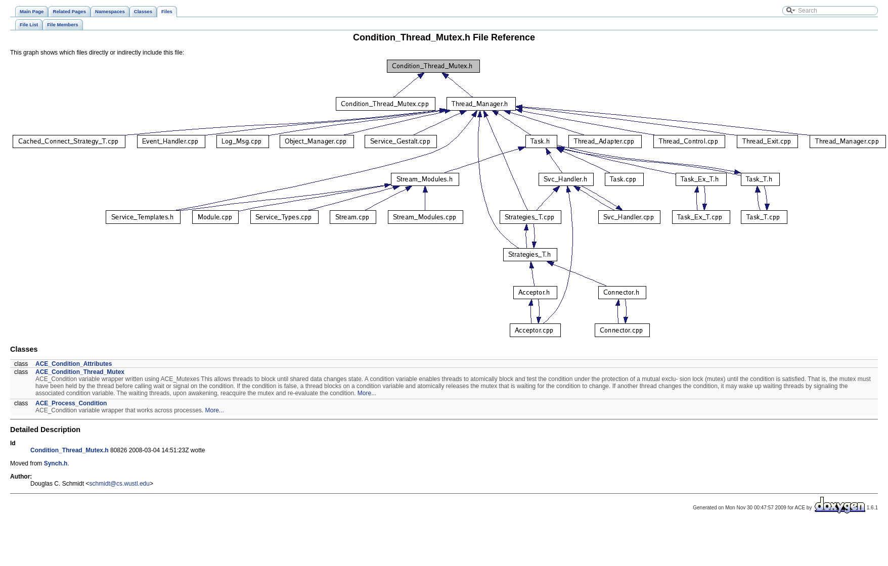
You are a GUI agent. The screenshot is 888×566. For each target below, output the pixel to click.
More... (367, 393)
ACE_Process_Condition (71, 403)
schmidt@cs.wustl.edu (119, 483)
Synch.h (56, 463)
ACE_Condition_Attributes (73, 363)
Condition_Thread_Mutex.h (69, 450)
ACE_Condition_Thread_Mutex (79, 371)
